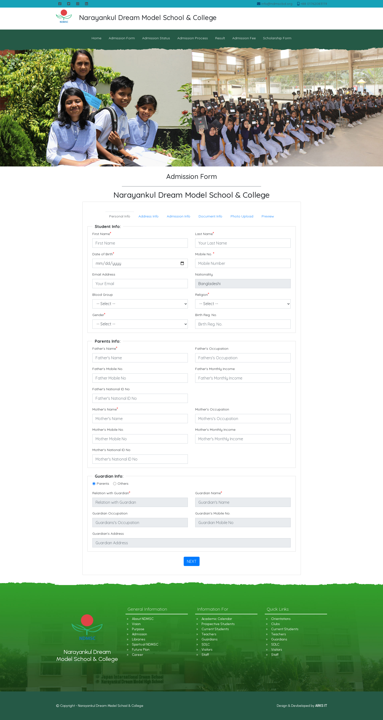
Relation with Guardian (111, 493)
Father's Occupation (211, 348)
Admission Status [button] (156, 38)
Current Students (215, 629)
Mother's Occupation (212, 409)
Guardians (209, 639)
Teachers (209, 634)
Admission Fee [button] (244, 38)
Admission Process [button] (192, 38)
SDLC (206, 644)
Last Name (204, 234)
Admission (139, 634)
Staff (205, 655)
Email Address (103, 274)
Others (122, 483)
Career (137, 655)
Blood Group (102, 294)
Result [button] (220, 38)
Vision (136, 624)
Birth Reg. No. (206, 315)
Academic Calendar (217, 619)
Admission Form (122, 38)
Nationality (204, 274)
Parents (103, 483)
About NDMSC (143, 619)
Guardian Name (208, 493)
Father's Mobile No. (107, 369)
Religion (202, 294)
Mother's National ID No (111, 450)
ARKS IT (321, 706)
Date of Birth (103, 254)
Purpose (138, 629)
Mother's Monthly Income (215, 429)
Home (96, 38)
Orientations (280, 619)
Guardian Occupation (110, 513)
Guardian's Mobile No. (212, 513)
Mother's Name (105, 409)
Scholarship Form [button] (277, 38)
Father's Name (104, 348)
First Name (101, 234)
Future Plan (140, 650)
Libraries (138, 639)
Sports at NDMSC (145, 644)
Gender (99, 315)
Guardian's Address (108, 533)
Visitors (207, 650)
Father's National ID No (111, 389)
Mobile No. (204, 254)
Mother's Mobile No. (108, 429)
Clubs (275, 624)
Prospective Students (218, 624)
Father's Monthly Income (215, 369)
